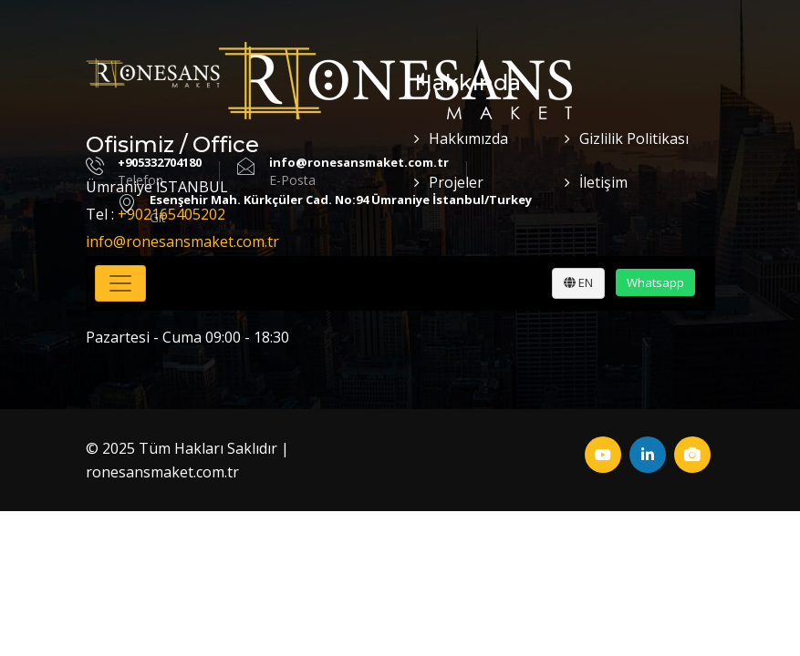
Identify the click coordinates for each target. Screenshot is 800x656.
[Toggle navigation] (120, 283)
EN (578, 282)
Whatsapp (655, 282)
